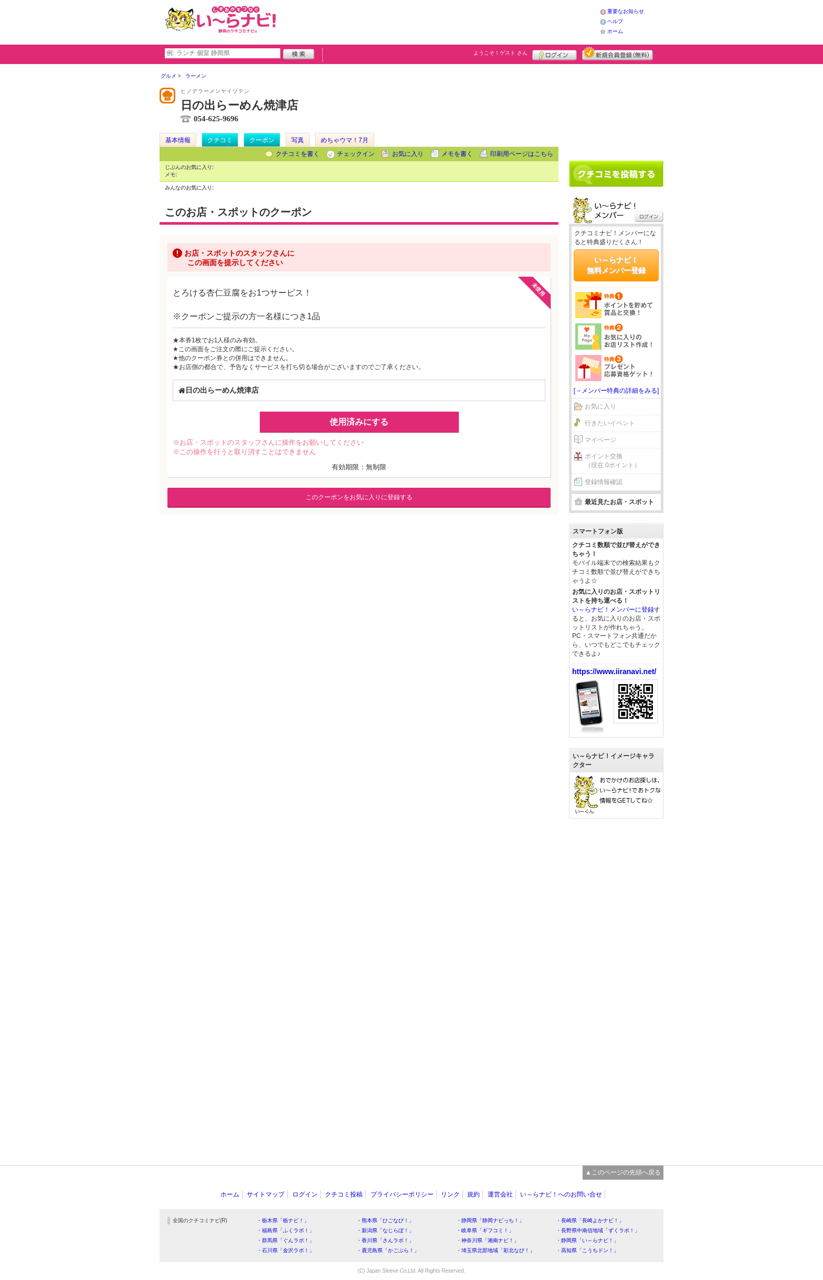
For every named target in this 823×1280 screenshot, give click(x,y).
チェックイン (356, 154)
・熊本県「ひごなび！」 (385, 1220)
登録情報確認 (603, 482)
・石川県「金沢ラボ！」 (285, 1250)
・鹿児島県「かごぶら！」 (387, 1250)
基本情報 (178, 140)
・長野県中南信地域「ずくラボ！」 (598, 1230)
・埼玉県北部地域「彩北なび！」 (495, 1250)
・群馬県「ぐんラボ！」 (285, 1240)
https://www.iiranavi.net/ (614, 671)
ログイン (554, 53)
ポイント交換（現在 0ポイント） (612, 461)
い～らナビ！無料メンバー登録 (616, 265)
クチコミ (220, 140)
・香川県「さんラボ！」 (385, 1240)
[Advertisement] (440, 21)
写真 (297, 140)
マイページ (600, 440)
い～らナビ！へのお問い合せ (561, 1194)
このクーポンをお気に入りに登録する (359, 497)
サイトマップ (265, 1194)
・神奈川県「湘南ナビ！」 (487, 1240)
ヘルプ (615, 21)
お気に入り (408, 154)
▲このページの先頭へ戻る (623, 1172)
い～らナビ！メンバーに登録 (613, 609)
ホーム (615, 31)
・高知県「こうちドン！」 (587, 1250)
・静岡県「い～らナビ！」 (587, 1240)
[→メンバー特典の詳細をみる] (616, 390)
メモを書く (457, 154)
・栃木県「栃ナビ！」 (283, 1220)
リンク (450, 1194)
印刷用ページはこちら (521, 154)
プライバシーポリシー (402, 1194)
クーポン (262, 140)
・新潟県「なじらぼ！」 (385, 1230)
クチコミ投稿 (344, 1194)
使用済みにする (359, 421)
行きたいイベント (610, 423)
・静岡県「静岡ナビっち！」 (490, 1220)
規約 (473, 1194)
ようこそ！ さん (500, 53)
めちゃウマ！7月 (344, 140)
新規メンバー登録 (617, 53)
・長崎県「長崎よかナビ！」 (590, 1220)
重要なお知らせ (625, 11)
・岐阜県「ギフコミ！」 (485, 1230)
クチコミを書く (298, 154)
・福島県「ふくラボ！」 (285, 1230)
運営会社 (500, 1194)
